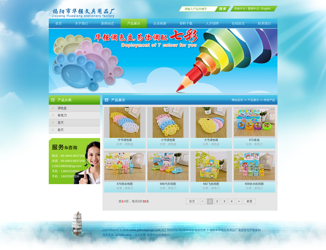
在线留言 (238, 23)
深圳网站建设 (123, 234)
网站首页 (237, 100)
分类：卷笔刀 (254, 144)
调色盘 (62, 108)
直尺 (61, 122)
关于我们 (81, 23)
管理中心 (152, 234)
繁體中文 (253, 8)
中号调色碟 (125, 140)
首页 (58, 23)
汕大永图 (140, 234)
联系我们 (264, 23)
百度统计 (164, 234)
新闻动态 (107, 23)
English (265, 8)
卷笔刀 (62, 115)
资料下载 (186, 23)
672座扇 (254, 140)
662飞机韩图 (211, 184)
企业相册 (159, 23)
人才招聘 (212, 23)
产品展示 (133, 23)
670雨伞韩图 (125, 184)
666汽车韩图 (168, 184)
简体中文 (239, 8)
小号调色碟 (168, 140)
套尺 (61, 130)
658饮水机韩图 (254, 184)
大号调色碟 (211, 140)
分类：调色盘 (124, 144)
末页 (249, 201)
